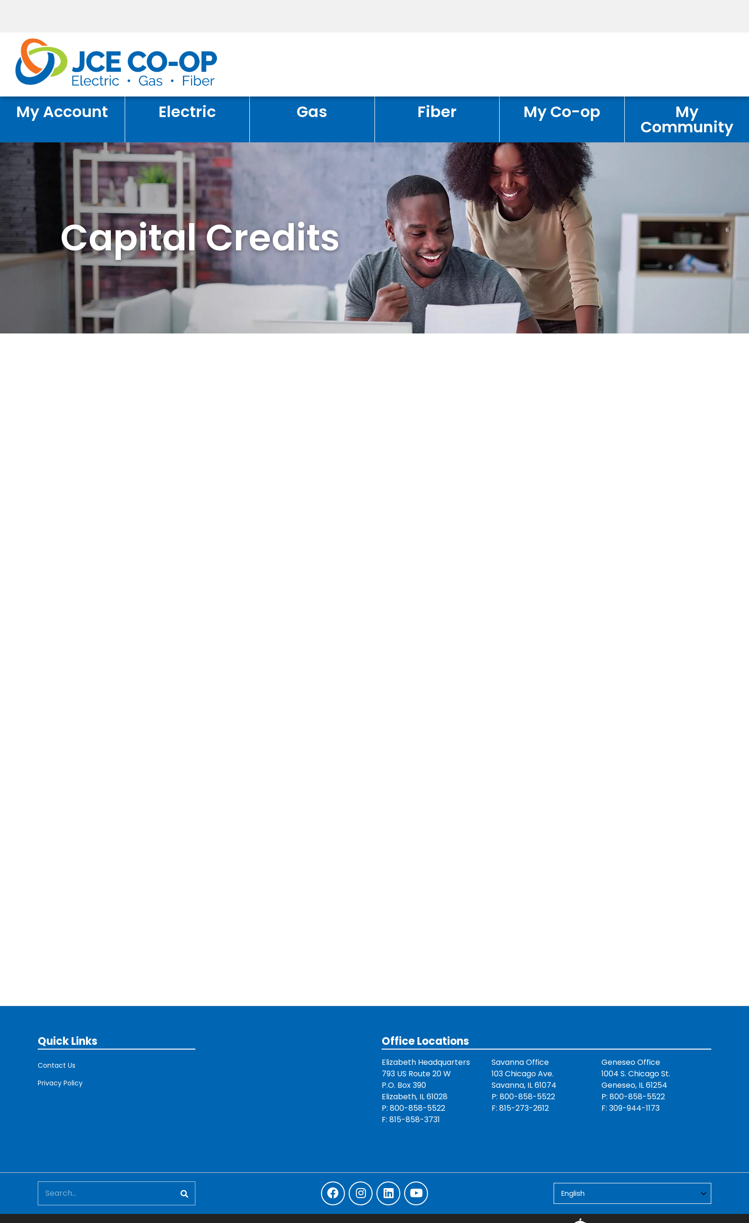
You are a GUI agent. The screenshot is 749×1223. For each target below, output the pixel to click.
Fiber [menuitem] (437, 111)
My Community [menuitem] (687, 119)
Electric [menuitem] (187, 111)
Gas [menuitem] (312, 111)
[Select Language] (632, 1193)
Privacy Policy (60, 1083)
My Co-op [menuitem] (562, 111)
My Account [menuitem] (62, 111)
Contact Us (56, 1065)
